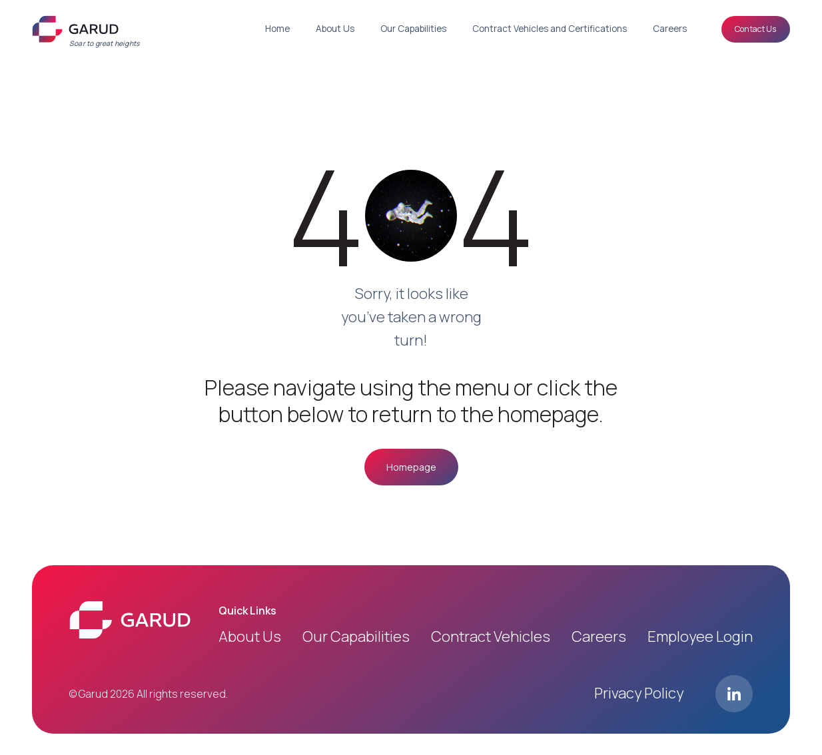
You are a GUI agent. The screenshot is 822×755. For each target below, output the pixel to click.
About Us (335, 29)
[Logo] (75, 29)
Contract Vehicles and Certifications (549, 29)
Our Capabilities (413, 29)
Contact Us (755, 28)
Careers (670, 29)
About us (249, 636)
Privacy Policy (638, 693)
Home (277, 29)
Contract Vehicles (490, 636)
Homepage (411, 467)
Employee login (700, 636)
